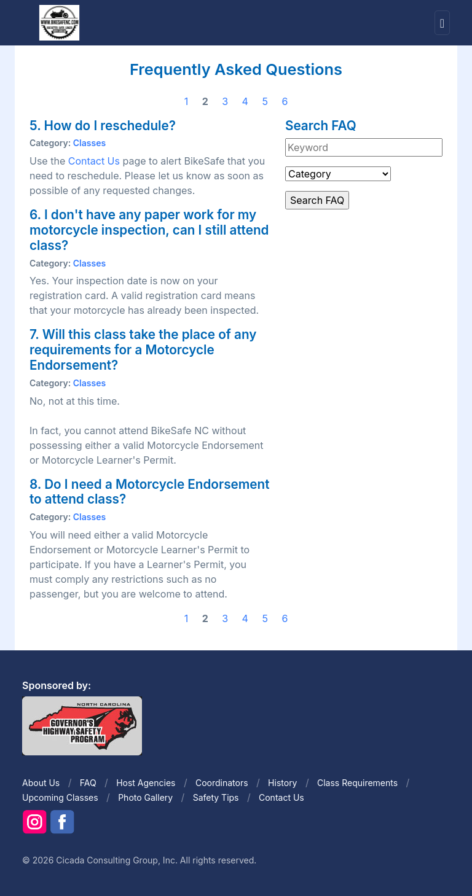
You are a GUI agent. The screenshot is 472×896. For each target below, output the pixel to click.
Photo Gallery (145, 797)
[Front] (59, 22)
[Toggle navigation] (442, 23)
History (282, 782)
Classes (89, 143)
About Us (41, 782)
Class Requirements (357, 782)
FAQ (88, 782)
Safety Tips (216, 797)
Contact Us (94, 161)
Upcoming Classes (60, 797)
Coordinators (221, 782)
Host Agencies (145, 782)
